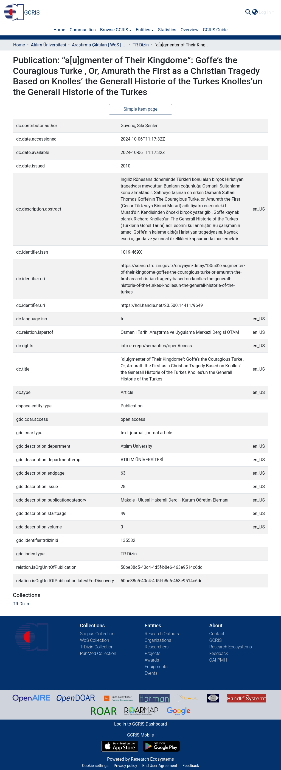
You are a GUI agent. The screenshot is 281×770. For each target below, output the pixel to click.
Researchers (156, 646)
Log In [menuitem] (265, 12)
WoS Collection (94, 640)
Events (151, 673)
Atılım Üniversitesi (48, 44)
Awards (152, 660)
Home (19, 44)
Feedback (218, 653)
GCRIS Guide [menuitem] (215, 29)
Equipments (156, 666)
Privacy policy (125, 765)
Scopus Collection (97, 633)
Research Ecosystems (230, 646)
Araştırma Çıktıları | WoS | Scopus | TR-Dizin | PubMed (99, 44)
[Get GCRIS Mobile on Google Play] (161, 746)
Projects (152, 653)
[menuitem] (254, 12)
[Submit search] (248, 12)
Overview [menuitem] (189, 29)
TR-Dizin (141, 44)
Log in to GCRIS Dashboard (140, 724)
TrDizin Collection (97, 646)
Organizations (158, 640)
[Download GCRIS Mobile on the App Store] (119, 746)
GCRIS (215, 640)
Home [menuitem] (59, 29)
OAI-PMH (218, 660)
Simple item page (140, 109)
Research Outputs (162, 633)
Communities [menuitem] (83, 29)
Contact (216, 633)
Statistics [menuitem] (167, 29)
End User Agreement (159, 765)
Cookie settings (95, 765)
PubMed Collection (98, 653)
